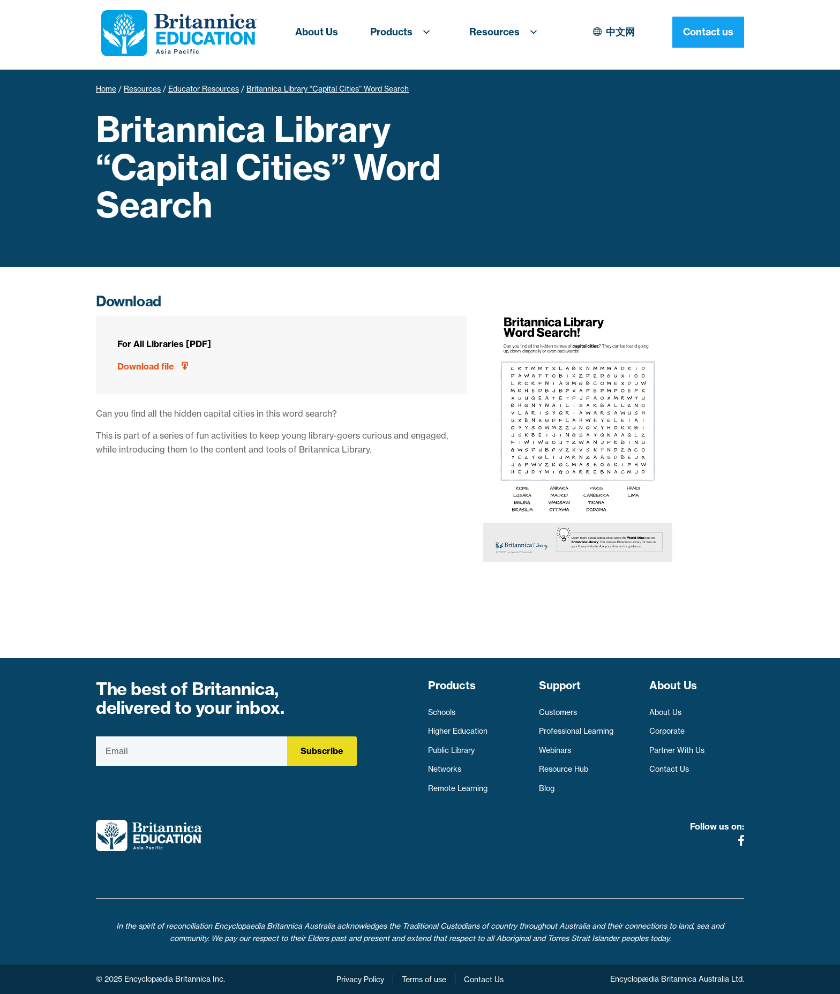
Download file (145, 366)
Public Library (451, 750)
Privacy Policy (360, 979)
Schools (441, 712)
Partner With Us (676, 750)
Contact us (708, 32)
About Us (316, 32)
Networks (444, 769)
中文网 (620, 32)
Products (403, 32)
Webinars (555, 750)
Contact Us (669, 769)
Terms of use (424, 979)
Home (106, 89)
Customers (558, 712)
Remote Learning (458, 788)
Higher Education (458, 731)
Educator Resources (203, 89)
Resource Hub (563, 769)
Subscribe (322, 751)
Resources (506, 32)
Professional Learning (576, 731)
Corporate (667, 731)
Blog (546, 788)
